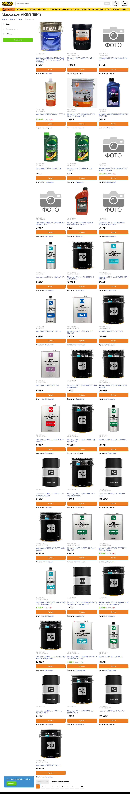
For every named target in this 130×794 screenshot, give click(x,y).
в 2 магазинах (48, 724)
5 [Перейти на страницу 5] (57, 786)
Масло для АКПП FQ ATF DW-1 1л (48, 331)
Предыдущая (42, 781)
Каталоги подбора (82, 9)
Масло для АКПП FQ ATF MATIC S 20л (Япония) (113, 386)
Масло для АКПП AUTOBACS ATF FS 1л (50, 114)
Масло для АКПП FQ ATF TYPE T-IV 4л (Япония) (81, 549)
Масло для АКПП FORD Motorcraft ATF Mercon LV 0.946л (113, 169)
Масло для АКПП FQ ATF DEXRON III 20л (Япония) (80, 278)
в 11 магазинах (48, 182)
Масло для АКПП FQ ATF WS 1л (110, 657)
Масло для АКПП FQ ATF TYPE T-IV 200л (112, 495)
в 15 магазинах (48, 345)
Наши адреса (21, 9)
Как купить (67, 9)
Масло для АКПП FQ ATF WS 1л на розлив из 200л (49, 712)
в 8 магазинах (111, 128)
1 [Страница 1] (37, 786)
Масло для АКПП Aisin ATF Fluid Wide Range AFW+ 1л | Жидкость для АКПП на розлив (50, 60)
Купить (50, 70)
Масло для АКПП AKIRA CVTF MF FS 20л (80, 59)
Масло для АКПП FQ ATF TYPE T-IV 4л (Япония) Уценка (113, 549)
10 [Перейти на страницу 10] (82, 786)
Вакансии (42, 9)
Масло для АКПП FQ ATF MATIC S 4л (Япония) (49, 440)
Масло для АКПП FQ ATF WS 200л (111, 711)
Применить (18, 40)
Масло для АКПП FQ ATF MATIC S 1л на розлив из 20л (82, 386)
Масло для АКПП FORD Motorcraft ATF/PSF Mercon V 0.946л (80, 224)
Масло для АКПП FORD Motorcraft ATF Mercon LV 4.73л (50, 224)
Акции (108, 9)
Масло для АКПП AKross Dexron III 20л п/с (113, 59)
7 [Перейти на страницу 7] (67, 786)
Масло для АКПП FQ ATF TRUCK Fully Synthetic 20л (81, 440)
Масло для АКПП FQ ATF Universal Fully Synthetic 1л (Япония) (50, 603)
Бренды (33, 9)
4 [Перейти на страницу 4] (52, 786)
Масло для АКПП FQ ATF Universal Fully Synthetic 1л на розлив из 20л (113, 603)
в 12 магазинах (48, 290)
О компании (54, 9)
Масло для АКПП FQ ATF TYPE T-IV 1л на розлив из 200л (50, 495)
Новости (125, 9)
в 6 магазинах (111, 182)
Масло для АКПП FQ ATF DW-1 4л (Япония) (79, 332)
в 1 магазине (47, 73)
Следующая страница (60, 781)
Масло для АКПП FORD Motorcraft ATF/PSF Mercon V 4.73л (111, 224)
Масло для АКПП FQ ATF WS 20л (48, 765)
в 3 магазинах (79, 616)
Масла (20, 19)
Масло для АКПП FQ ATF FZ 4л (47, 385)
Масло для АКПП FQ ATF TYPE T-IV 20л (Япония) (50, 549)
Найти (107, 3)
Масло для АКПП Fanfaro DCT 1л (48, 168)
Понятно (11, 783)
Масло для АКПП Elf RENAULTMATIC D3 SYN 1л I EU (113, 115)
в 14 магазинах (111, 290)
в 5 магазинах (79, 236)
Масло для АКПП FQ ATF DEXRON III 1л (50, 277)
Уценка (116, 9)
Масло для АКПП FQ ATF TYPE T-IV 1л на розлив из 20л (81, 495)
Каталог (12, 19)
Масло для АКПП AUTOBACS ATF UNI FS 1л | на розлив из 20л (81, 115)
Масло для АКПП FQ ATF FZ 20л (111, 331)
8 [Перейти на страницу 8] (72, 786)
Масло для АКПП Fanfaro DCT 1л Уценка (79, 169)
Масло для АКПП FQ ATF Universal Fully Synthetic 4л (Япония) (82, 657)
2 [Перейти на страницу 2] (42, 786)
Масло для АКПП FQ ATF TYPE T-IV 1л (113, 440)
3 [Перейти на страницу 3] (47, 786)
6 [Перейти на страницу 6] (62, 786)
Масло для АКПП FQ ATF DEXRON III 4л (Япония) (113, 278)
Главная (4, 19)
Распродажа (97, 9)
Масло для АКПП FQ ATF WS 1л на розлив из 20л (80, 712)
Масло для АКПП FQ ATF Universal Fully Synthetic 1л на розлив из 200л (82, 603)
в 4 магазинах (79, 507)
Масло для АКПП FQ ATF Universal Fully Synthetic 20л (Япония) (50, 657)
